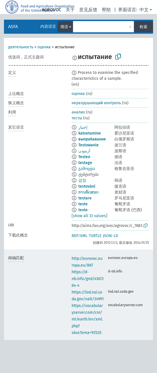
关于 (70, 9)
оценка (44, 47)
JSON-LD (110, 235)
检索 (143, 26)
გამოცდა (86, 168)
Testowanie (88, 145)
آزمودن (84, 151)
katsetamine (89, 133)
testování (86, 186)
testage (85, 162)
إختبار (82, 127)
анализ (78, 112)
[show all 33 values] (89, 215)
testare (85, 198)
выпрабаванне (92, 139)
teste (83, 204)
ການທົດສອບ (88, 192)
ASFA (13, 26)
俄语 (64, 26)
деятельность (20, 47)
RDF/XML (79, 235)
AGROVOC (51, 9)
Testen (84, 156)
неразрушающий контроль (96, 103)
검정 (82, 180)
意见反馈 (88, 9)
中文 (144, 9)
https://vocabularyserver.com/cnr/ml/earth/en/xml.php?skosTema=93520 (87, 319)
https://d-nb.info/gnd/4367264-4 (88, 279)
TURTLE (95, 235)
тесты (77, 118)
